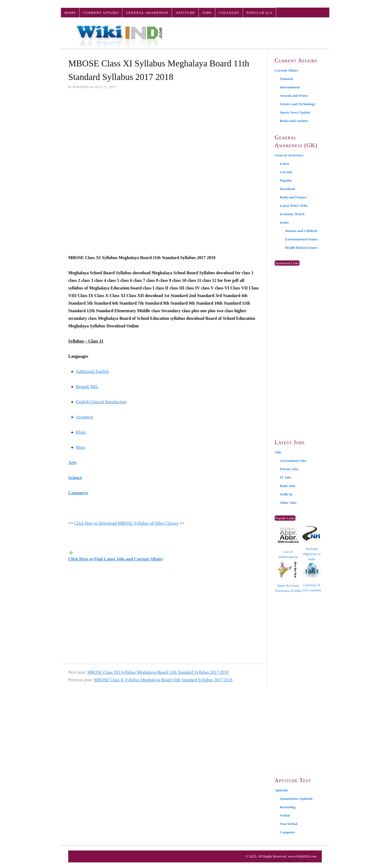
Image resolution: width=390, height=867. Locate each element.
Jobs (207, 13)
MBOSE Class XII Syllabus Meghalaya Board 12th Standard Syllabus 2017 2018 (158, 672)
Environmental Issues (301, 239)
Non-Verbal (288, 824)
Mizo (80, 447)
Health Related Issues (301, 248)
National (286, 79)
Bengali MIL (87, 386)
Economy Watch (292, 214)
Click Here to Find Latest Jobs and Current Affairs (115, 559)
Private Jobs (289, 469)
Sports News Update (295, 112)
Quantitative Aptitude (296, 799)
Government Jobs (293, 461)
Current (286, 172)
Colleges (229, 13)
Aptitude (185, 13)
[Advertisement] (163, 136)
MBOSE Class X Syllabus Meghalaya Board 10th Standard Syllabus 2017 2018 (163, 680)
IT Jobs (285, 477)
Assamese (84, 417)
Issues (284, 222)
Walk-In (286, 494)
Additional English (92, 371)
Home (70, 13)
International (290, 87)
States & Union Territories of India (288, 577)
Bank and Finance (293, 197)
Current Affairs (100, 13)
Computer (287, 832)
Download (287, 189)
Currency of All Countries (311, 577)
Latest (284, 164)
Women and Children (301, 231)
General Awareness (147, 13)
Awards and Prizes (294, 96)
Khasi (81, 432)
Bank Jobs (287, 486)
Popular (286, 180)
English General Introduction (101, 401)
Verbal (285, 815)
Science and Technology (297, 104)
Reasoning (287, 807)
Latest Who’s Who (294, 206)
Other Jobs (288, 503)
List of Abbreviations (288, 543)
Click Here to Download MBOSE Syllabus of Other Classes (126, 523)
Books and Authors (294, 121)
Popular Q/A (259, 13)
